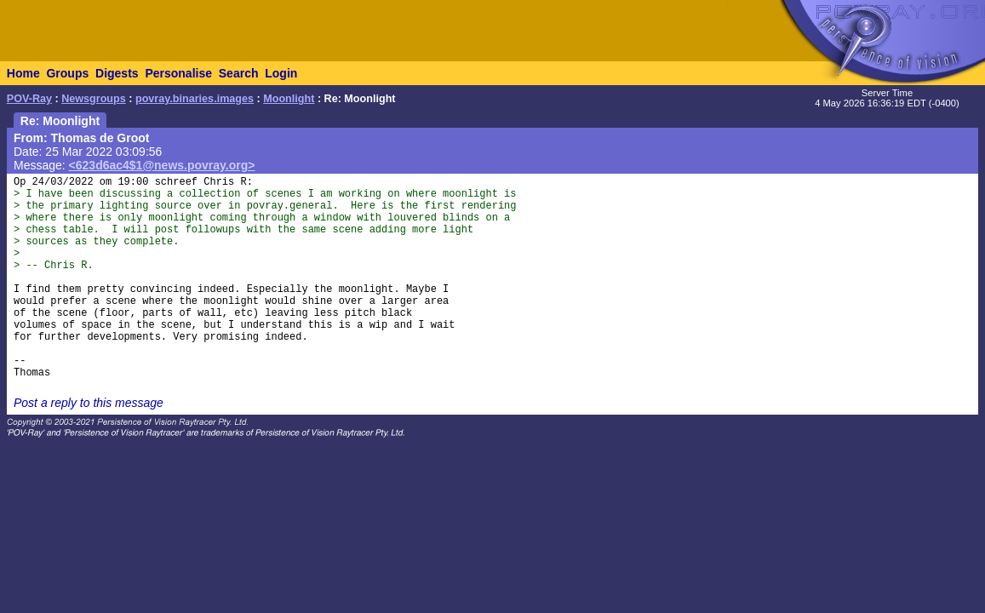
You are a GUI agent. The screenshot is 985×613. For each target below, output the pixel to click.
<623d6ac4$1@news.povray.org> (162, 165)
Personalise (178, 73)
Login (281, 73)
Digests (117, 73)
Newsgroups (93, 99)
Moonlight (288, 99)
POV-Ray (29, 99)
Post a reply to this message (88, 403)
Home (23, 73)
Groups (67, 73)
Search (239, 73)
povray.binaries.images (194, 99)
